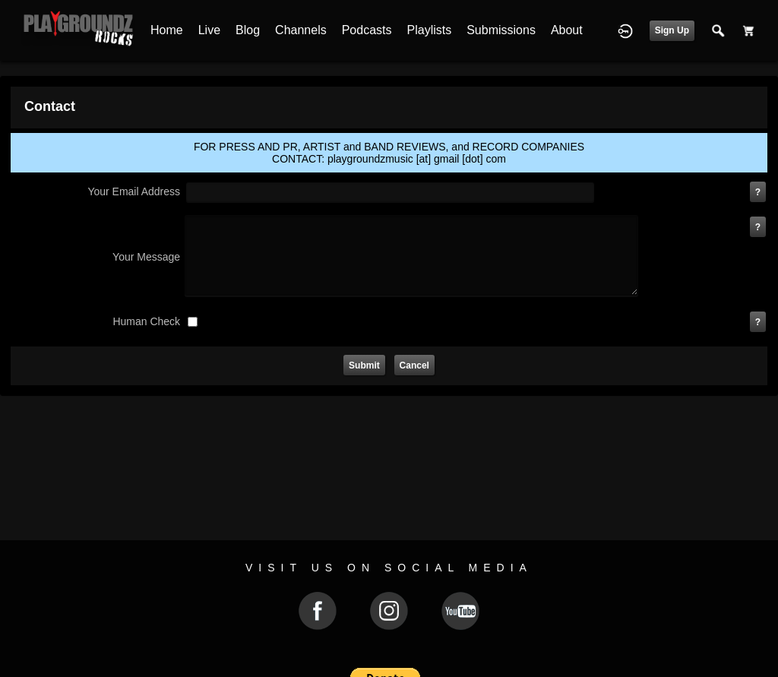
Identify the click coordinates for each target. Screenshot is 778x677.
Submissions (501, 30)
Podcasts (367, 30)
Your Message (146, 257)
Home (166, 30)
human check (146, 321)
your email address (133, 191)
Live (209, 30)
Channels (301, 30)
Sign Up (672, 30)
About (567, 30)
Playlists (429, 30)
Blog (248, 30)
